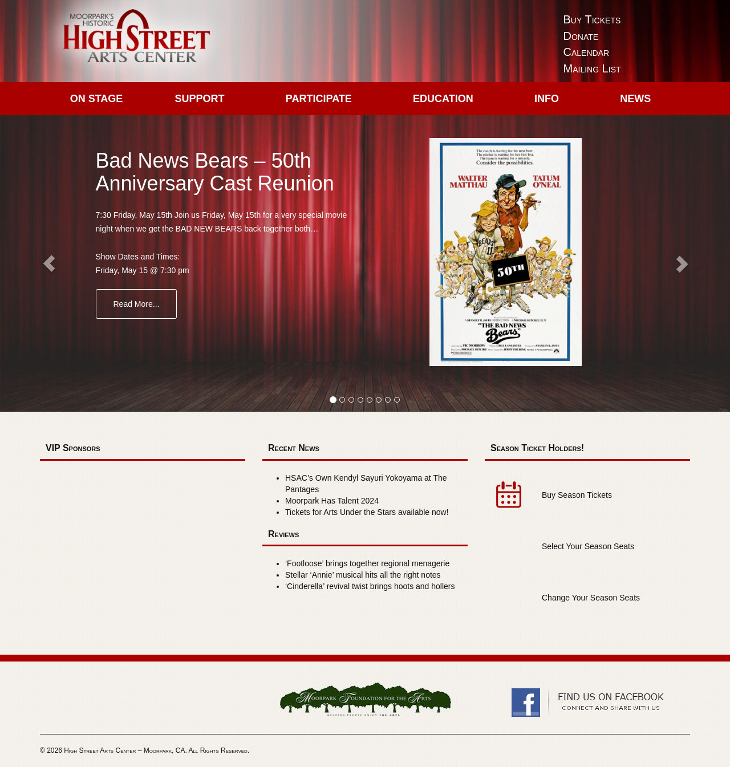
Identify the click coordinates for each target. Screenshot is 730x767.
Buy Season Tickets (577, 495)
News (635, 98)
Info (546, 98)
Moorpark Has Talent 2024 (332, 500)
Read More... (136, 304)
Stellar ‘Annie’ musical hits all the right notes (363, 574)
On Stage (96, 98)
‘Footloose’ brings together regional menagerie (367, 563)
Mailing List (592, 68)
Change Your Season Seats (591, 597)
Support (200, 98)
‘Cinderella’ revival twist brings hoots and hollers (370, 586)
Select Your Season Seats (588, 546)
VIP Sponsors (73, 448)
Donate (581, 36)
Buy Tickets (592, 19)
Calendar (586, 52)
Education (443, 98)
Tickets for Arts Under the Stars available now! (367, 512)
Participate (319, 98)
